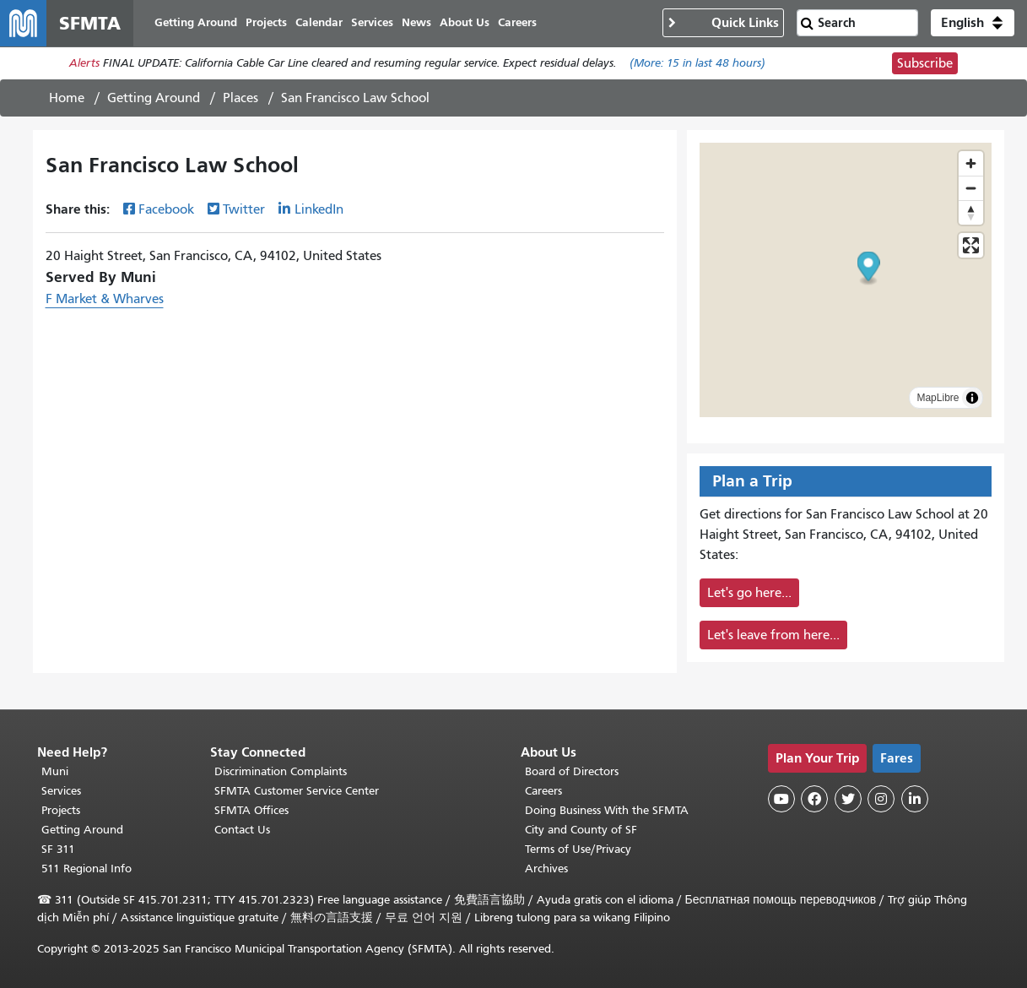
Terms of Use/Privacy (578, 849)
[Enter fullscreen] (971, 246)
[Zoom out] (971, 188)
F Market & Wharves (105, 299)
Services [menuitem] (373, 23)
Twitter (244, 210)
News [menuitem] (417, 23)
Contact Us (242, 829)
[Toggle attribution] (972, 398)
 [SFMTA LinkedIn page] (915, 799)
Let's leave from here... (773, 635)
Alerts (84, 64)
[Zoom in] (971, 164)
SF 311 (58, 849)
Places (240, 98)
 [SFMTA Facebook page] (814, 799)
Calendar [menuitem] (319, 23)
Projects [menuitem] (267, 23)
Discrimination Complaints (280, 771)
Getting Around (153, 98)
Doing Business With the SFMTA (607, 810)
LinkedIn (319, 210)
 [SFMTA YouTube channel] (781, 799)
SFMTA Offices (251, 810)
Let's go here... (749, 593)
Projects (60, 810)
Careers (543, 791)
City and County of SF (581, 829)
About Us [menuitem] (465, 23)
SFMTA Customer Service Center (296, 791)
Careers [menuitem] (518, 23)
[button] (972, 23)
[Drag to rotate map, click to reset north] (971, 213)
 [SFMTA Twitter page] (848, 799)
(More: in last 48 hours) (697, 64)
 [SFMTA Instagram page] (881, 799)
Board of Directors (572, 771)
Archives (546, 868)
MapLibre (937, 398)
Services (61, 791)
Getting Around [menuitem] (196, 23)
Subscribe (925, 64)
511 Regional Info (86, 868)
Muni (54, 771)
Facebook (166, 210)
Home (66, 98)
